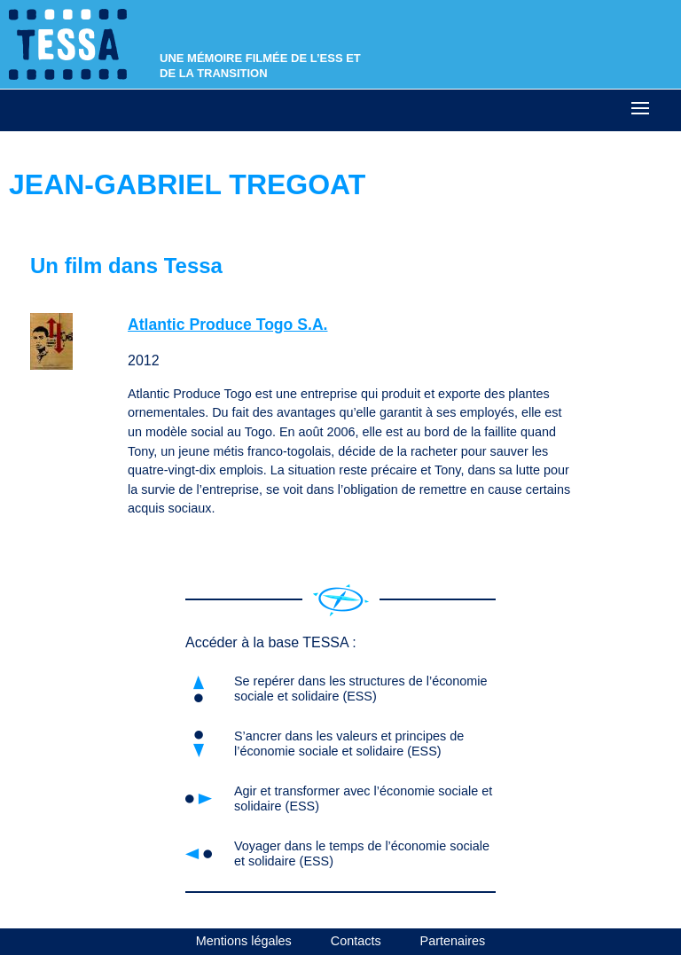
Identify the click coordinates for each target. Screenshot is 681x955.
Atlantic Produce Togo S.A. (227, 324)
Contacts (356, 941)
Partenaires (453, 941)
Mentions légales (244, 941)
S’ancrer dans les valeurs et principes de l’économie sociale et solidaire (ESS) (349, 743)
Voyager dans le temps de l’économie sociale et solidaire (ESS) (361, 853)
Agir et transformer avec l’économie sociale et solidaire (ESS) (363, 798)
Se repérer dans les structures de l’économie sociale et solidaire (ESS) (361, 688)
